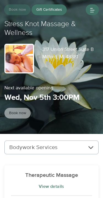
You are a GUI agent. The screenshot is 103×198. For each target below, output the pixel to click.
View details (51, 186)
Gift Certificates (49, 10)
